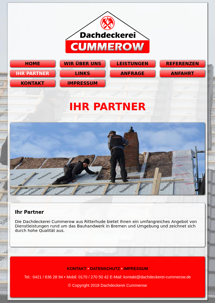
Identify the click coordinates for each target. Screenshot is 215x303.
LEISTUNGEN (132, 63)
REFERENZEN (182, 63)
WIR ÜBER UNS (82, 63)
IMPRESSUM (82, 83)
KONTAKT (32, 83)
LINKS (82, 73)
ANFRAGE (132, 73)
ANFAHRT (182, 73)
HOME (32, 63)
